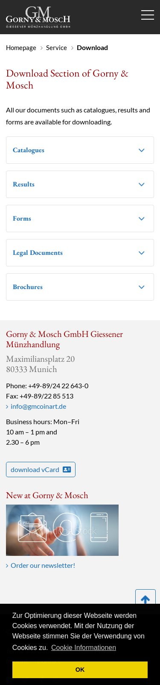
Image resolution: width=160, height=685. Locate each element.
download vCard (41, 469)
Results (24, 184)
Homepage (21, 47)
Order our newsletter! (43, 565)
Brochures (28, 286)
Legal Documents (38, 252)
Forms (22, 218)
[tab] (80, 150)
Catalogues (28, 149)
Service (56, 47)
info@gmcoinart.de (38, 406)
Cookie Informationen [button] (83, 647)
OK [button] (80, 669)
